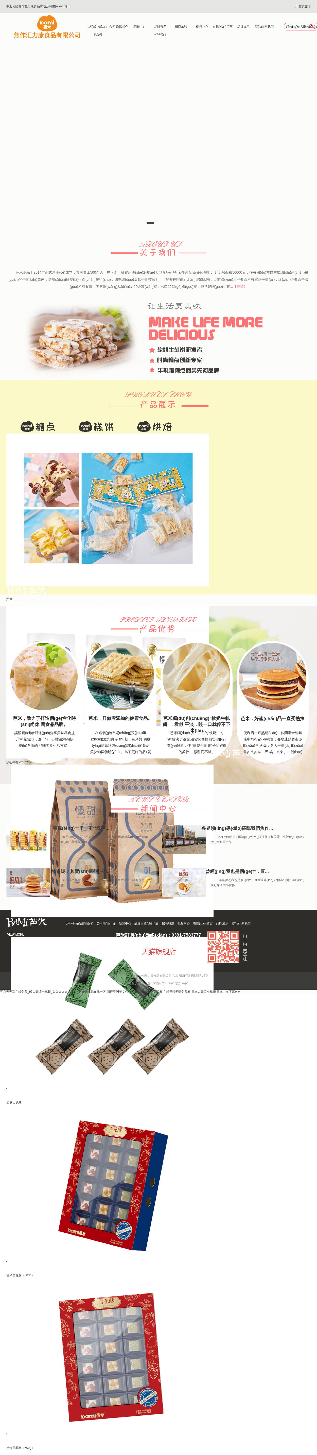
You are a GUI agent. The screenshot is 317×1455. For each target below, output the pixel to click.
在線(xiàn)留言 (223, 26)
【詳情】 (240, 287)
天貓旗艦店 (303, 6)
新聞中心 (139, 26)
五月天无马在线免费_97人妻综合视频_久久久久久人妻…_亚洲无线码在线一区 (53, 992)
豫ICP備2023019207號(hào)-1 (168, 983)
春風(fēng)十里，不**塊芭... (81, 828)
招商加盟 (181, 26)
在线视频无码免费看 (176, 992)
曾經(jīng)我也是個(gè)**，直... (237, 871)
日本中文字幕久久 (229, 992)
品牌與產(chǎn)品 (160, 27)
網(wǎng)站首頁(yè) (98, 27)
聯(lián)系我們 (264, 26)
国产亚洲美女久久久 (120, 992)
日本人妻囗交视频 (203, 992)
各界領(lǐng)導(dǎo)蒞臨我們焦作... (237, 828)
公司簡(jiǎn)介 (118, 26)
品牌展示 (243, 26)
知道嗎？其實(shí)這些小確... (81, 871)
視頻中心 (202, 26)
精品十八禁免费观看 (148, 992)
